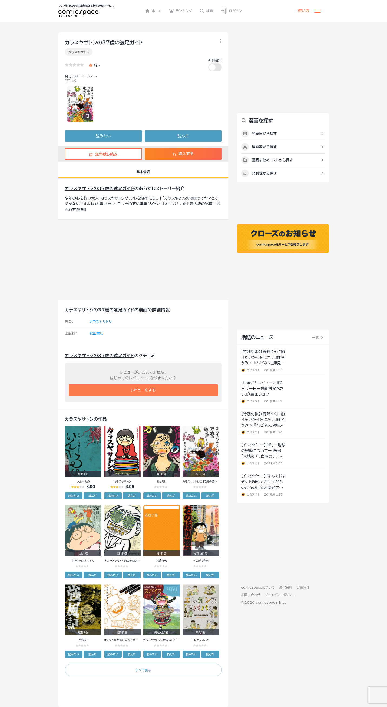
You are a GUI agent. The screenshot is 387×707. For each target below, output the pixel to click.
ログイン (231, 11)
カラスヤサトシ (79, 52)
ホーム (153, 11)
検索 (206, 11)
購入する (183, 154)
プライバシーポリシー (280, 594)
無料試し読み (103, 154)
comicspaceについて (258, 587)
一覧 (315, 337)
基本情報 (143, 171)
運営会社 (285, 587)
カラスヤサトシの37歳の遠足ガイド (99, 188)
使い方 (303, 11)
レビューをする (143, 390)
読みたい (103, 136)
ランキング (180, 11)
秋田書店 (97, 333)
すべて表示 (143, 670)
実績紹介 (303, 587)
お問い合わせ (250, 594)
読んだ (182, 136)
